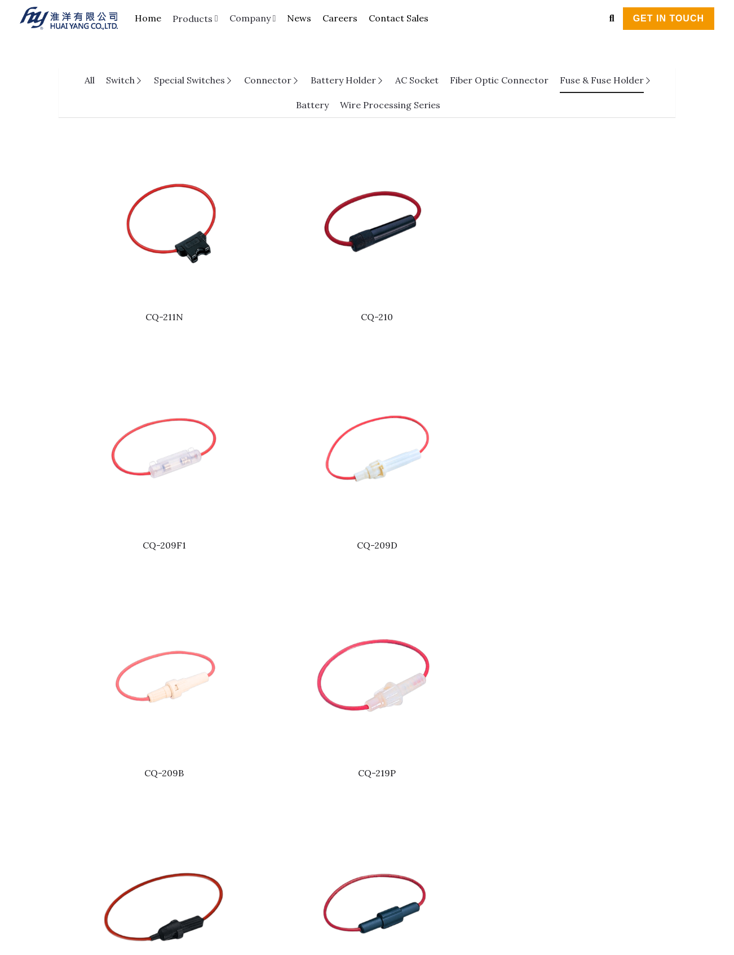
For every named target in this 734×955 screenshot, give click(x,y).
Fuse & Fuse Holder (602, 80)
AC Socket (417, 80)
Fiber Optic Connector (499, 80)
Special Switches (189, 80)
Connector (267, 80)
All (90, 80)
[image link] (74, 17)
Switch (120, 80)
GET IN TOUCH (668, 18)
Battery (312, 104)
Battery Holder (343, 80)
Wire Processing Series (390, 104)
